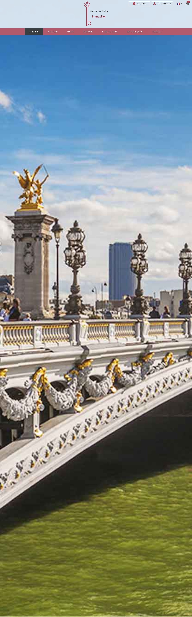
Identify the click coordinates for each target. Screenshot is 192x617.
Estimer (141, 4)
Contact (157, 31)
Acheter (53, 31)
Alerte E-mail (110, 31)
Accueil (34, 31)
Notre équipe (135, 31)
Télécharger (164, 4)
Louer (70, 31)
